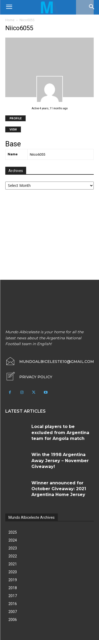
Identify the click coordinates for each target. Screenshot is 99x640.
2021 (12, 564)
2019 (12, 580)
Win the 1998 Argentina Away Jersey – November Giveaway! (60, 460)
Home (10, 20)
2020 (12, 572)
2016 (12, 604)
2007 (12, 612)
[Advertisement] (44, 235)
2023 (12, 548)
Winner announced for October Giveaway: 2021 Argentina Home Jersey (58, 488)
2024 (12, 540)
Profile (16, 118)
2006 (12, 620)
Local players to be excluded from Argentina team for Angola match (60, 432)
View (13, 129)
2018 (12, 588)
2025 (12, 532)
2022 (12, 556)
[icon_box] (28, 376)
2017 (12, 596)
